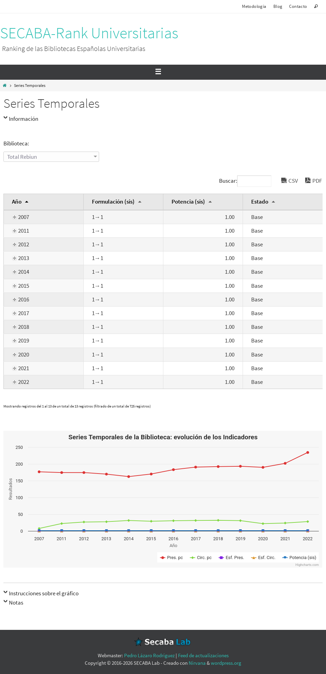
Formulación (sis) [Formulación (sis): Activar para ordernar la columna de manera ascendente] (113, 201)
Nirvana (197, 663)
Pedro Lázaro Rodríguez (149, 655)
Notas (16, 602)
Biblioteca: (16, 143)
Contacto (298, 6)
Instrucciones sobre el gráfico (44, 593)
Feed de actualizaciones (203, 655)
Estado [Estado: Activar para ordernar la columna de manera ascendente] (259, 201)
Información (23, 118)
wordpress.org (226, 663)
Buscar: (245, 180)
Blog (278, 6)
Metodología (254, 6)
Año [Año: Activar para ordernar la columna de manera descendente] (17, 201)
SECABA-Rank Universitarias (89, 33)
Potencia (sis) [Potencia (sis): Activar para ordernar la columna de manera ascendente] (188, 201)
